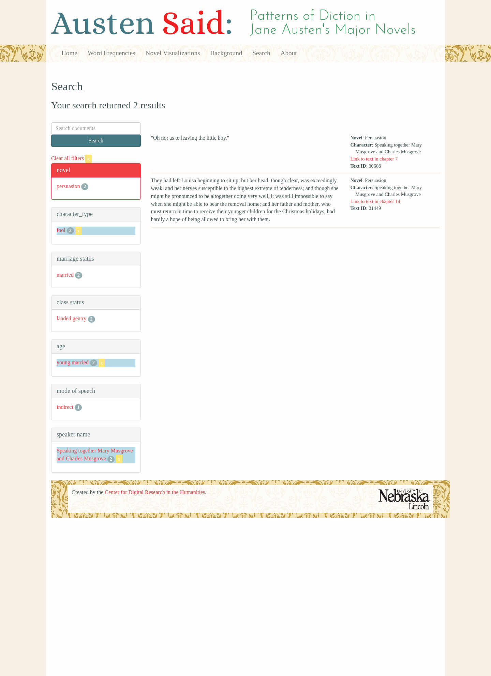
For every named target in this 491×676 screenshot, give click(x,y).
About (289, 53)
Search (261, 53)
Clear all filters (71, 158)
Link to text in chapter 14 (375, 201)
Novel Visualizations (173, 53)
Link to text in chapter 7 (374, 159)
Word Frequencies (111, 53)
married (65, 275)
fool (61, 230)
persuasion (68, 186)
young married (73, 362)
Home (69, 53)
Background (226, 53)
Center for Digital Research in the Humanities (155, 492)
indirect (65, 407)
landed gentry (72, 318)
